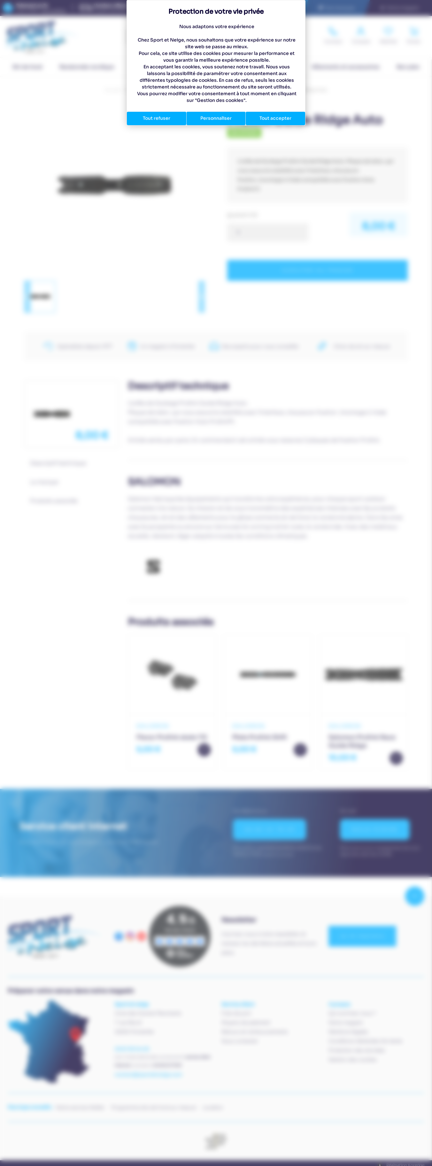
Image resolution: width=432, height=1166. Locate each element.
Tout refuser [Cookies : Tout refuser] (156, 118)
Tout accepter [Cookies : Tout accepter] (275, 118)
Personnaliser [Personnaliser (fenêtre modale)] (216, 118)
